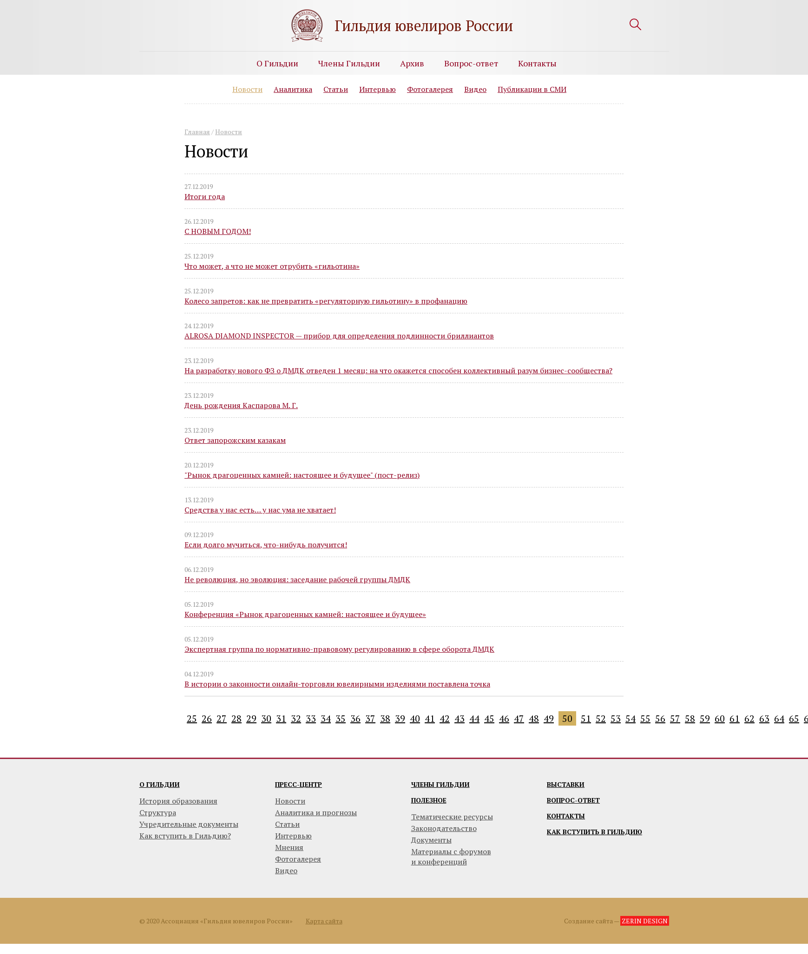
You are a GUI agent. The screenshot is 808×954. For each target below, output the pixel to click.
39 (400, 718)
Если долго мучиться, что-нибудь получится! (265, 544)
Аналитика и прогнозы (316, 812)
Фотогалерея (430, 89)
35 (340, 718)
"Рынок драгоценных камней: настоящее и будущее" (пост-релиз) (302, 475)
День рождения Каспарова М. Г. (241, 405)
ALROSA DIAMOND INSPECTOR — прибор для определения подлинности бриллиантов (339, 336)
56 (660, 718)
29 (251, 718)
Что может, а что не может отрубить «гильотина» (272, 266)
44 (474, 718)
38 (385, 718)
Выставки (566, 784)
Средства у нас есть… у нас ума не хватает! (260, 510)
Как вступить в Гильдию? (185, 836)
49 (549, 718)
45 (489, 718)
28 (236, 718)
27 (222, 718)
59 (705, 718)
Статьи (335, 89)
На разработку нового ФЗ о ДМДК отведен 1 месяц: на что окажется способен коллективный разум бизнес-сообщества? (398, 370)
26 (207, 718)
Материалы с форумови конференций (451, 856)
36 (355, 718)
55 (645, 718)
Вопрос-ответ (471, 63)
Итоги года (204, 196)
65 (794, 718)
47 (519, 718)
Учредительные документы (188, 824)
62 (749, 718)
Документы (431, 840)
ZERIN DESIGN (645, 920)
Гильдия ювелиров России (424, 25)
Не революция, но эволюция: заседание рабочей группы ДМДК (297, 579)
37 (370, 718)
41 (430, 718)
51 (586, 718)
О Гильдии (277, 63)
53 (616, 718)
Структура (157, 812)
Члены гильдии (440, 784)
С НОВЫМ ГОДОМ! (217, 231)
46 (504, 718)
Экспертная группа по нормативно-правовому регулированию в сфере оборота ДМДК (339, 649)
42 (445, 718)
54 (630, 718)
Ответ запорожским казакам (235, 440)
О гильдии (159, 784)
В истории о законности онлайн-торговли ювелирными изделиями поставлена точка (337, 684)
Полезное (429, 800)
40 (415, 718)
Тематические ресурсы (452, 816)
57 (675, 718)
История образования (178, 801)
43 (459, 718)
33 (311, 718)
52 (601, 718)
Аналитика (293, 89)
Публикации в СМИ (532, 89)
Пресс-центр (298, 784)
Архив (412, 63)
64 (779, 718)
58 (690, 718)
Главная (197, 131)
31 (281, 718)
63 (764, 718)
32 (296, 718)
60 (720, 718)
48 (534, 718)
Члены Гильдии (349, 63)
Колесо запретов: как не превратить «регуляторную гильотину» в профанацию (325, 301)
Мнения (289, 847)
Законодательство (444, 828)
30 (266, 718)
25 (192, 718)
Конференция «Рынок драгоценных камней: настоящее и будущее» (305, 614)
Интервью (377, 89)
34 (326, 718)
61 (734, 718)
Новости (247, 89)
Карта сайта (324, 920)
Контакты (537, 63)
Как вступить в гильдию (594, 831)
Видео (475, 89)
